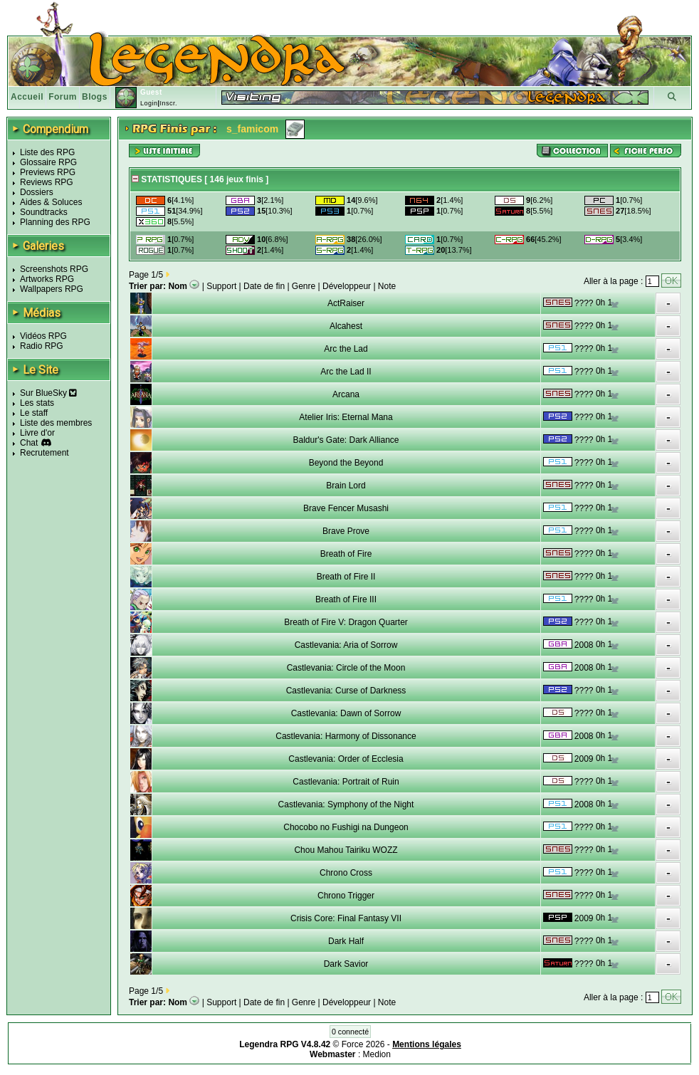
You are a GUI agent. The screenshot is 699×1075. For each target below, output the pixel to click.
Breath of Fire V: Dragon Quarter (346, 622)
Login (149, 103)
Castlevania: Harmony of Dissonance (345, 736)
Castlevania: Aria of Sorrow (346, 645)
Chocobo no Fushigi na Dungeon (345, 827)
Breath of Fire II (346, 577)
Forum (62, 97)
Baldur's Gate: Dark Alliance (346, 440)
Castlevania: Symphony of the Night (346, 804)
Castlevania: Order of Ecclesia (345, 759)
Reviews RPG (46, 182)
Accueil (27, 97)
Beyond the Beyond (346, 463)
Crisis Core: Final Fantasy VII (345, 918)
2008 (584, 645)
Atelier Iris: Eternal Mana (345, 417)
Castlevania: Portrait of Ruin (346, 782)
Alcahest (346, 326)
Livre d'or (37, 433)
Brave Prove (345, 531)
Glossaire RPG (48, 162)
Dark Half (346, 941)
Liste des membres (56, 423)
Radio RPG (41, 346)
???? (584, 303)
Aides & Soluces (51, 202)
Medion (377, 1054)
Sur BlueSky (48, 393)
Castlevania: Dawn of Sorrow (346, 713)
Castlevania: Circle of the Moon (346, 668)
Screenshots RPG (54, 269)
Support (221, 286)
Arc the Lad (345, 349)
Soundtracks (44, 212)
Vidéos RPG (43, 336)
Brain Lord (345, 486)
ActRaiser (345, 303)
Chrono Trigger (345, 896)
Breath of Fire (346, 554)
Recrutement (44, 453)
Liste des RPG (47, 152)
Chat (29, 443)
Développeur (346, 286)
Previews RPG (47, 172)
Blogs (94, 97)
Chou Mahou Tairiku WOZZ (345, 850)
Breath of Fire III (346, 599)
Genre (303, 286)
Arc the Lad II (345, 372)
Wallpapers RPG (51, 289)
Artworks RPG (47, 279)
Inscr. (168, 103)
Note (387, 286)
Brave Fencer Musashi (346, 508)
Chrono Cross (346, 873)
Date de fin (264, 286)
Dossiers (36, 192)
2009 (584, 759)
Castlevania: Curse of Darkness (346, 691)
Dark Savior (346, 964)
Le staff (34, 413)
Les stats (37, 403)
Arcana (345, 394)
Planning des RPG (55, 222)
